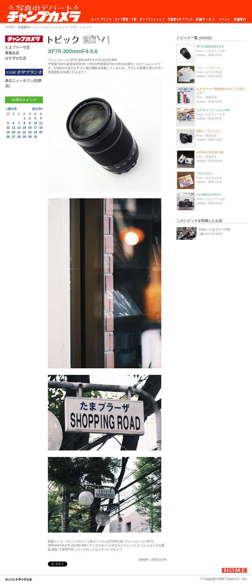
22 (24, 132)
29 (24, 137)
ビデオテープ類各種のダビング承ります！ (221, 91)
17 (35, 127)
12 (8, 127)
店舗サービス (205, 18)
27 (13, 137)
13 (13, 127)
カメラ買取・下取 (126, 18)
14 (19, 127)
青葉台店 (12, 53)
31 (35, 137)
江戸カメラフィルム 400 (213, 110)
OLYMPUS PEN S (209, 195)
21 (19, 132)
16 (30, 127)
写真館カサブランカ (180, 18)
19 (8, 132)
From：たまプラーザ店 (214, 229)
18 (40, 127)
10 (35, 123)
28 (19, 137)
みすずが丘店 (15, 58)
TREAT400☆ (205, 173)
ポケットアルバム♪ (209, 68)
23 (30, 132)
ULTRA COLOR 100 (210, 152)
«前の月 (11, 109)
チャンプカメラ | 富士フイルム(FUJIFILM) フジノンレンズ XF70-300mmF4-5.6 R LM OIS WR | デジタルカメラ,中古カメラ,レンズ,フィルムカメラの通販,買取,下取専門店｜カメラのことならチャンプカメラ (106, 545)
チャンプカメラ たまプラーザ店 (54, 27)
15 (24, 127)
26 (8, 137)
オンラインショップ (152, 18)
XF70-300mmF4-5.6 (210, 46)
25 (40, 132)
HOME (9, 27)
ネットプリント (102, 18)
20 (13, 132)
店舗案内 (240, 18)
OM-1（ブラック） (209, 131)
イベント (224, 18)
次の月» (37, 109)
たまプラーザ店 (17, 47)
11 (40, 123)
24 (35, 132)
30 (30, 137)
